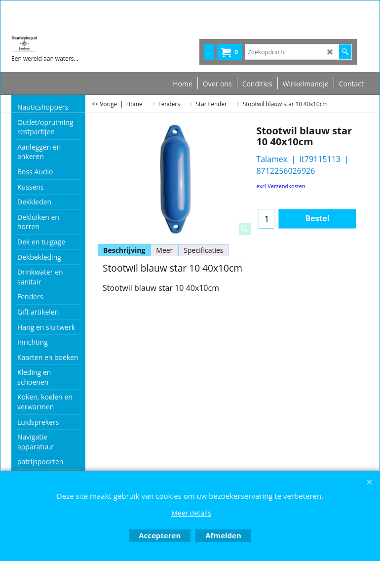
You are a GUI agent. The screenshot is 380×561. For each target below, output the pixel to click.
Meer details (191, 513)
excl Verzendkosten (280, 186)
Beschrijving (124, 250)
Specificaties (203, 250)
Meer (164, 250)
